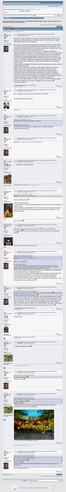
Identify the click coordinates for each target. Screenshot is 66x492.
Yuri (5, 190)
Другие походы (47, 21)
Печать (59, 26)
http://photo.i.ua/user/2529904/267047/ (32, 142)
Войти (33, 17)
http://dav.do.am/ (17, 338)
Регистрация (39, 17)
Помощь (19, 17)
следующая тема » (57, 25)
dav (5, 312)
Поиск (23, 17)
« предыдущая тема (45, 25)
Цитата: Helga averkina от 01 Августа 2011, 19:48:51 (26, 291)
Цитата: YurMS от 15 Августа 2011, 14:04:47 (24, 455)
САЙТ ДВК (13, 17)
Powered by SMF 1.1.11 (24, 487)
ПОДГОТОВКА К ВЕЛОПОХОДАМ (33, 21)
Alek (5, 160)
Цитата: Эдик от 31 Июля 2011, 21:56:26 (23, 194)
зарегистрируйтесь (36, 9)
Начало (7, 17)
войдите (27, 9)
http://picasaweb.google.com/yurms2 (21, 365)
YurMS (6, 341)
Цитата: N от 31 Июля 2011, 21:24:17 (22, 119)
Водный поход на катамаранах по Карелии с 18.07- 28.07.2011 (36, 34)
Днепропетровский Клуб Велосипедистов (13, 21)
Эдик (5, 34)
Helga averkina (8, 224)
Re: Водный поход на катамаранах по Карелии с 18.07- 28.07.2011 (37, 89)
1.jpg (15, 440)
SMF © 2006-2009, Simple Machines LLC (38, 487)
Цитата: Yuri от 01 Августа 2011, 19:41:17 (23, 255)
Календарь (28, 17)
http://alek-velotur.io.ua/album (33, 184)
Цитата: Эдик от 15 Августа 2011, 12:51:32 (23, 397)
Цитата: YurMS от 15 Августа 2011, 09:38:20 (24, 375)
